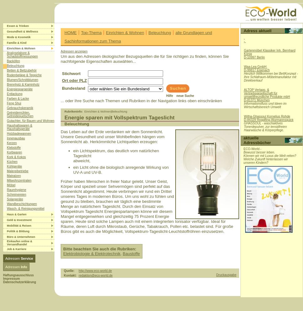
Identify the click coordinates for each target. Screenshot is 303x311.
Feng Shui (14, 103)
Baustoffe (131, 253)
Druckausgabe (226, 275)
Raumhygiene (16, 190)
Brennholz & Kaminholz (23, 84)
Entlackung (14, 94)
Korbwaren (14, 152)
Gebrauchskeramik (20, 108)
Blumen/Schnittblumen (22, 80)
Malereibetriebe (17, 171)
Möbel (11, 185)
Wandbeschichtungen (22, 204)
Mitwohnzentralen (19, 180)
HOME (70, 32)
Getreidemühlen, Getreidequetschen (20, 114)
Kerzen (12, 143)
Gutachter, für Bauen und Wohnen (30, 121)
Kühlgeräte (14, 166)
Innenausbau (16, 138)
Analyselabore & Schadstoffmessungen (22, 54)
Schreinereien (16, 194)
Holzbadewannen (19, 133)
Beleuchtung (15, 66)
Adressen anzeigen (74, 51)
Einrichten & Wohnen (125, 32)
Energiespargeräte (20, 89)
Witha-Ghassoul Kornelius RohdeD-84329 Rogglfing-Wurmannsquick (268, 118)
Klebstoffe (14, 147)
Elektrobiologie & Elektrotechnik (92, 253)
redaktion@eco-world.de (96, 275)
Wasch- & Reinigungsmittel (25, 208)
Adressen (19, 258)
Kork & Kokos (16, 157)
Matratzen (14, 176)
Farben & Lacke (18, 98)
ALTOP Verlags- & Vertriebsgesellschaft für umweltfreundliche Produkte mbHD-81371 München (267, 95)
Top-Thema (91, 32)
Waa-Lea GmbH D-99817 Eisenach (257, 68)
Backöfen (13, 61)
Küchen (12, 161)
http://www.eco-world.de (95, 271)
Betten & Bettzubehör (22, 70)
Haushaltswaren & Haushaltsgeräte (19, 127)
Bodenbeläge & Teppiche (24, 75)
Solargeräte (15, 199)
